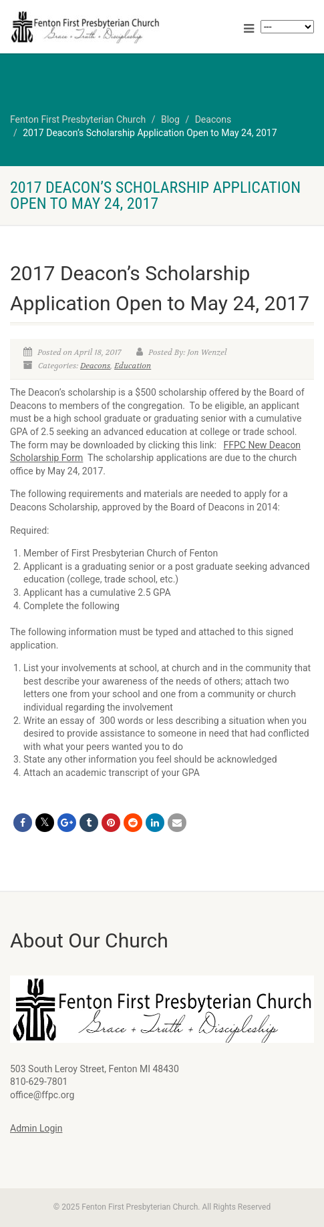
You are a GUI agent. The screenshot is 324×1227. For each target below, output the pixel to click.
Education (132, 365)
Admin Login (36, 1128)
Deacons (95, 365)
